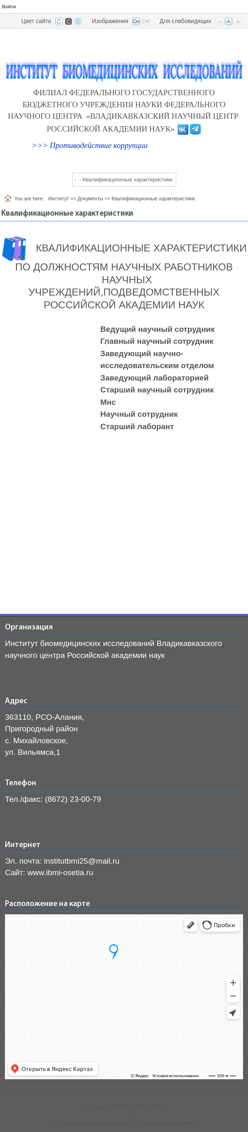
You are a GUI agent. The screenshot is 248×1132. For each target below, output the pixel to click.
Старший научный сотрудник (157, 389)
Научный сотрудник (139, 414)
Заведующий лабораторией (154, 377)
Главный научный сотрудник (156, 341)
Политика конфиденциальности (91, 1123)
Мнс (108, 402)
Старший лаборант (137, 426)
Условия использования (165, 1123)
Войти (9, 6)
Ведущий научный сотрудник (157, 329)
